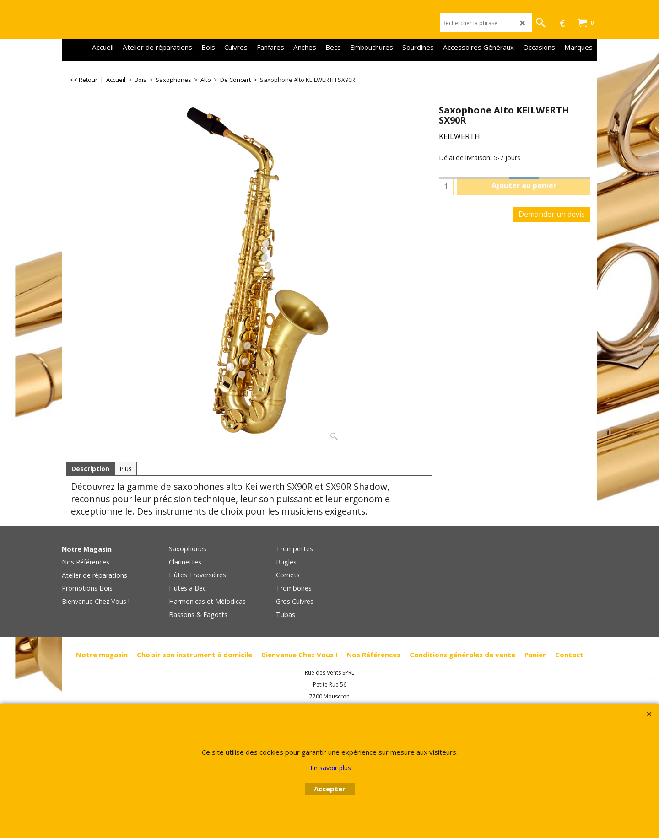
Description (90, 468)
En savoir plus (330, 767)
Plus (125, 468)
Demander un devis (552, 214)
